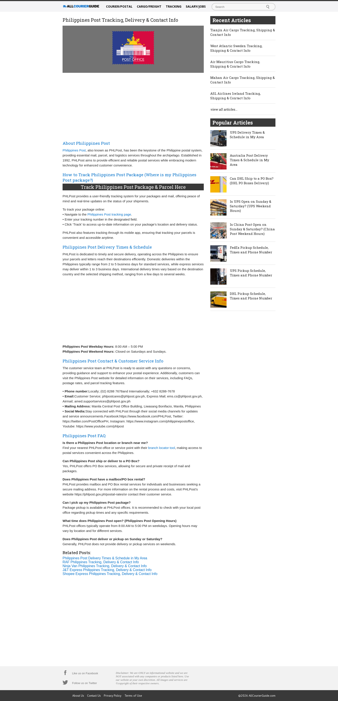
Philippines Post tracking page (109, 214)
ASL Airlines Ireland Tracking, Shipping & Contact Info (235, 95)
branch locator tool (161, 448)
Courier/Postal (119, 6)
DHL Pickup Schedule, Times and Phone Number (251, 295)
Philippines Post (74, 150)
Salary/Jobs (196, 6)
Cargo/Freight (149, 6)
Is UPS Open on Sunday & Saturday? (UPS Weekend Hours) (250, 206)
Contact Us (94, 696)
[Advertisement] (133, 105)
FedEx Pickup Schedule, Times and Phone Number (251, 249)
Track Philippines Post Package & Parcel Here (133, 187)
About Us (78, 696)
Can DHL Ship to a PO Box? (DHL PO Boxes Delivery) (251, 180)
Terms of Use (133, 696)
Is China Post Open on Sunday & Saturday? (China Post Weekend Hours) (252, 229)
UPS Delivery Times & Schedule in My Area (247, 134)
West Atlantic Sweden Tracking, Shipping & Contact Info (236, 48)
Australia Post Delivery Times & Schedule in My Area (249, 160)
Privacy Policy (112, 696)
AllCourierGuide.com (262, 696)
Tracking (173, 6)
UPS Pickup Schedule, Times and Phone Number (251, 272)
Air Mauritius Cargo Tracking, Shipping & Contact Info (235, 64)
